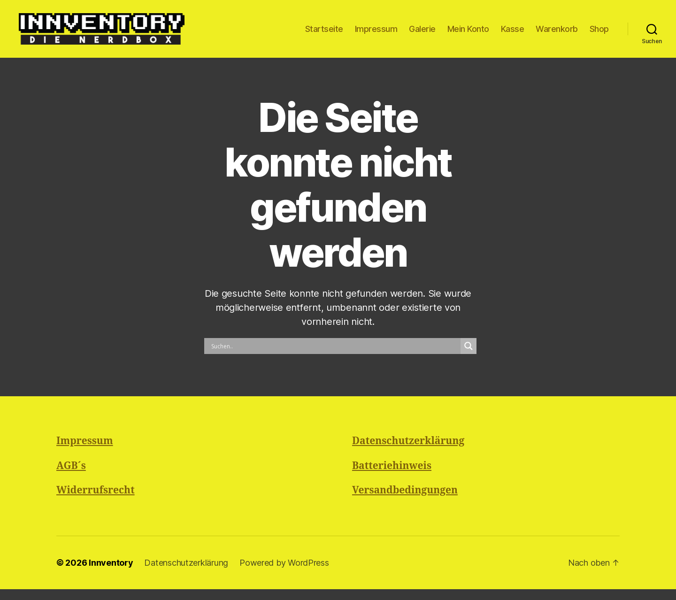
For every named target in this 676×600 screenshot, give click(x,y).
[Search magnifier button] (468, 357)
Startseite (324, 34)
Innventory (111, 573)
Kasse (512, 34)
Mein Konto (468, 34)
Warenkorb (557, 34)
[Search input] (334, 357)
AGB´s (71, 476)
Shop (599, 34)
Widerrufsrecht (95, 501)
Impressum (376, 34)
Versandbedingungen (405, 501)
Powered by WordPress (284, 573)
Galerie (422, 34)
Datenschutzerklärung (408, 452)
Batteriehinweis (391, 476)
